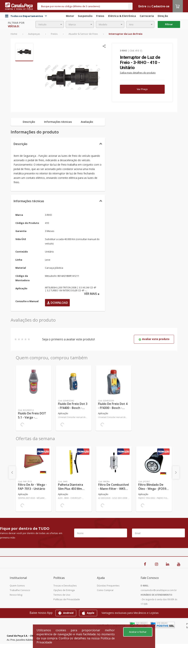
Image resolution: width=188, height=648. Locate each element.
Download (57, 303)
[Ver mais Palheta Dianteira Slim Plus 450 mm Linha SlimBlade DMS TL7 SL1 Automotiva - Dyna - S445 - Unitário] (74, 462)
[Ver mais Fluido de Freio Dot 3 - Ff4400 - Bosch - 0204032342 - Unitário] (74, 381)
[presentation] (12, 472)
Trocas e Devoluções (65, 585)
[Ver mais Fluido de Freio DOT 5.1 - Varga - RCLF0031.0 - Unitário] (34, 381)
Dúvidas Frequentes (108, 585)
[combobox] (49, 24)
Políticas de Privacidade (66, 599)
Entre (142, 6)
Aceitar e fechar (138, 631)
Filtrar (169, 24)
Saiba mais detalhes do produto (138, 72)
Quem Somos (17, 585)
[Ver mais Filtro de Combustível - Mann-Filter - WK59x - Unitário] (114, 462)
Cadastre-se (160, 6)
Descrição (20, 144)
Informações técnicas (29, 201)
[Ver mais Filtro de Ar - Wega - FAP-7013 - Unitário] (34, 462)
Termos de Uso (61, 594)
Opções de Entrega (64, 590)
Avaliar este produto (153, 339)
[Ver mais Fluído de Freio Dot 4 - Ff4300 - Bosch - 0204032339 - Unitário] (114, 381)
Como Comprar (105, 590)
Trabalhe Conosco (20, 590)
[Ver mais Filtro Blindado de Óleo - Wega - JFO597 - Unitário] (154, 462)
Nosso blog (16, 594)
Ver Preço (142, 89)
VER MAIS (92, 293)
